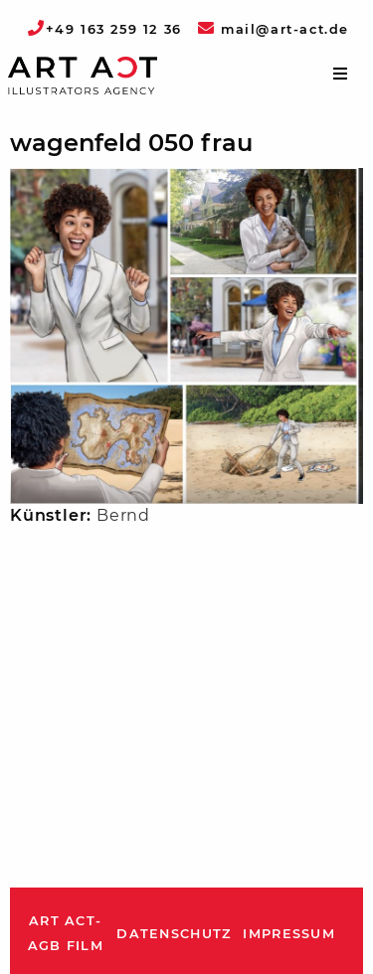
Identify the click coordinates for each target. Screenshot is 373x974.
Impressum (289, 933)
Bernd (123, 515)
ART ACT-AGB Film (65, 933)
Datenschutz (173, 933)
